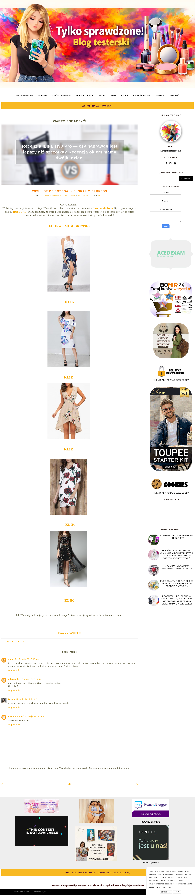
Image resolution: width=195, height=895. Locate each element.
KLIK (69, 302)
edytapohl (13, 679)
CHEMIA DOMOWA (24, 95)
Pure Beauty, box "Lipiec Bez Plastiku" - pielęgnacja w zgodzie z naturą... (176, 583)
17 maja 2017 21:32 (26, 699)
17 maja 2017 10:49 (28, 659)
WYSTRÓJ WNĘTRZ (141, 95)
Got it (177, 892)
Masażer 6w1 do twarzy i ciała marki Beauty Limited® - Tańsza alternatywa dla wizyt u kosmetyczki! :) (176, 554)
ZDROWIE (159, 95)
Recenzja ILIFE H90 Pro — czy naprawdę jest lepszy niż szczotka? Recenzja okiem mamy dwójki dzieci (70, 152)
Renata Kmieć (16, 716)
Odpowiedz (14, 670)
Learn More (165, 892)
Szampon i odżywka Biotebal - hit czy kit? (177, 536)
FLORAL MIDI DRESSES (69, 226)
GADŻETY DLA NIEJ (85, 95)
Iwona (11, 699)
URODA (124, 95)
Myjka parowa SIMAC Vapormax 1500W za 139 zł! (177, 567)
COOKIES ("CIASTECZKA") (114, 873)
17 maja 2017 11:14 (31, 679)
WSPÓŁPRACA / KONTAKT (97, 106)
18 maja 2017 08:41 (35, 716)
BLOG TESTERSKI (36, 892)
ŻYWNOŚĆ (174, 95)
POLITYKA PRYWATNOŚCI (80, 873)
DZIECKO (42, 95)
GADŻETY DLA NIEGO (61, 95)
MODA (102, 95)
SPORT (113, 95)
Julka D (12, 659)
